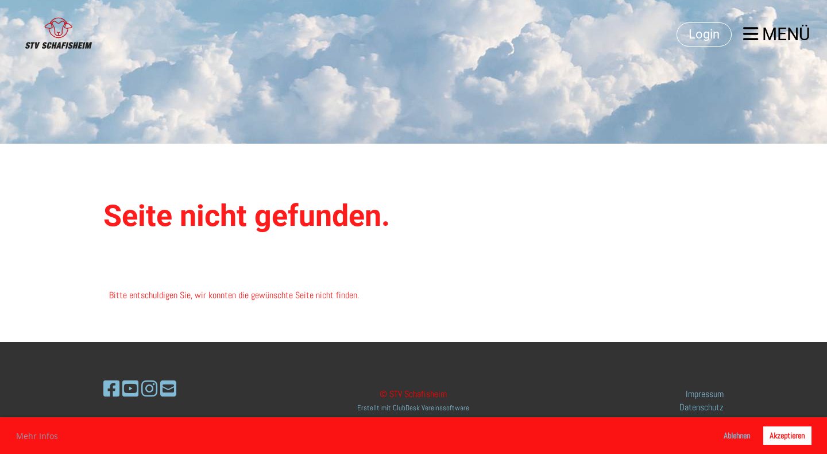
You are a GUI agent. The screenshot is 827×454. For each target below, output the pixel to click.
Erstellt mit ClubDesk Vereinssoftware (413, 408)
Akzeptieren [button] (787, 435)
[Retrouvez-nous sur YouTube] (130, 389)
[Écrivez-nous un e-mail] (168, 389)
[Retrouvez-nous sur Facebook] (111, 389)
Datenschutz (701, 407)
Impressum (705, 394)
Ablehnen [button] (737, 435)
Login (704, 34)
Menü (776, 34)
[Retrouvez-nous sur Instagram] (149, 389)
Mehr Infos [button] (37, 435)
